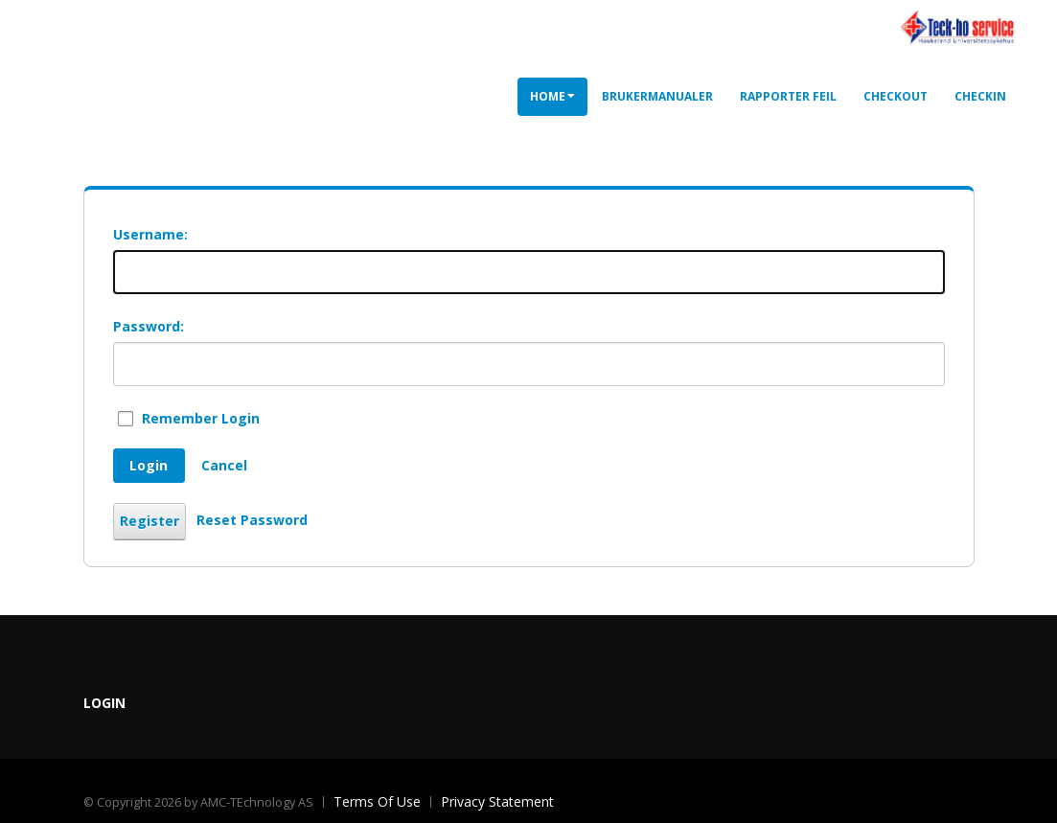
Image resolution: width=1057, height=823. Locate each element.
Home (552, 96)
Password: (148, 326)
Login (148, 465)
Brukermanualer (657, 96)
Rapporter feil (788, 96)
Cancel (224, 465)
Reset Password (252, 520)
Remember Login (201, 418)
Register (149, 521)
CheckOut (895, 96)
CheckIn (980, 96)
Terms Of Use (377, 801)
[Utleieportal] (957, 26)
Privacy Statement (497, 801)
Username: (150, 234)
